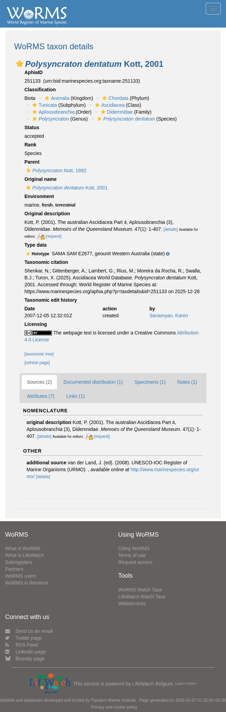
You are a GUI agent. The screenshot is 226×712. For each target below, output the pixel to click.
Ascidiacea (109, 105)
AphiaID (33, 72)
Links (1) (75, 396)
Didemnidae (116, 112)
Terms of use (132, 555)
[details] (171, 229)
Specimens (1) (149, 382)
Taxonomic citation (46, 262)
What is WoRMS (22, 548)
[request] (53, 236)
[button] (19, 64)
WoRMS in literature (26, 583)
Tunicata (44, 105)
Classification (40, 89)
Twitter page (23, 638)
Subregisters (18, 562)
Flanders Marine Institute (113, 700)
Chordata (115, 98)
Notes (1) (187, 382)
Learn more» (186, 683)
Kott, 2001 (65, 187)
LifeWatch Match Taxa (141, 596)
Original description (47, 213)
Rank (30, 144)
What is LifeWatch (24, 555)
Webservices (132, 603)
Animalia (56, 98)
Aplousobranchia (52, 112)
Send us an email (29, 631)
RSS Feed (21, 645)
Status (31, 127)
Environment (39, 196)
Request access (135, 562)
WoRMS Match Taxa (140, 589)
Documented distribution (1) (93, 382)
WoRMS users (20, 576)
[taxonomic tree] (39, 354)
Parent (32, 162)
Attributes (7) (40, 396)
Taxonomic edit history (50, 300)
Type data (35, 245)
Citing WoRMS (134, 548)
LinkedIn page (25, 651)
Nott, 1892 (55, 170)
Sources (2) (39, 382)
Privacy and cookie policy (114, 707)
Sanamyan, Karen (169, 315)
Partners (14, 569)
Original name (40, 179)
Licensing (35, 324)
